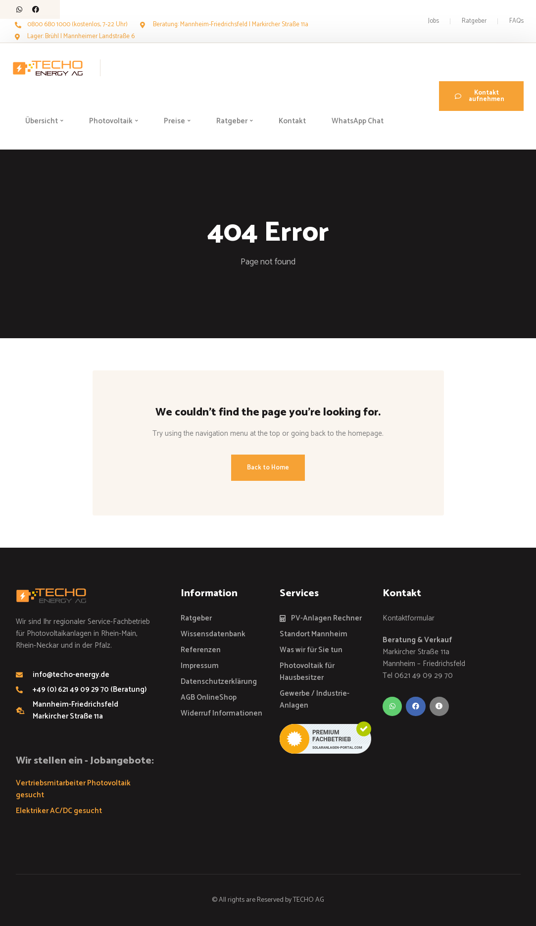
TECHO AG (308, 900)
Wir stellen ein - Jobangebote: (85, 761)
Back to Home (268, 468)
